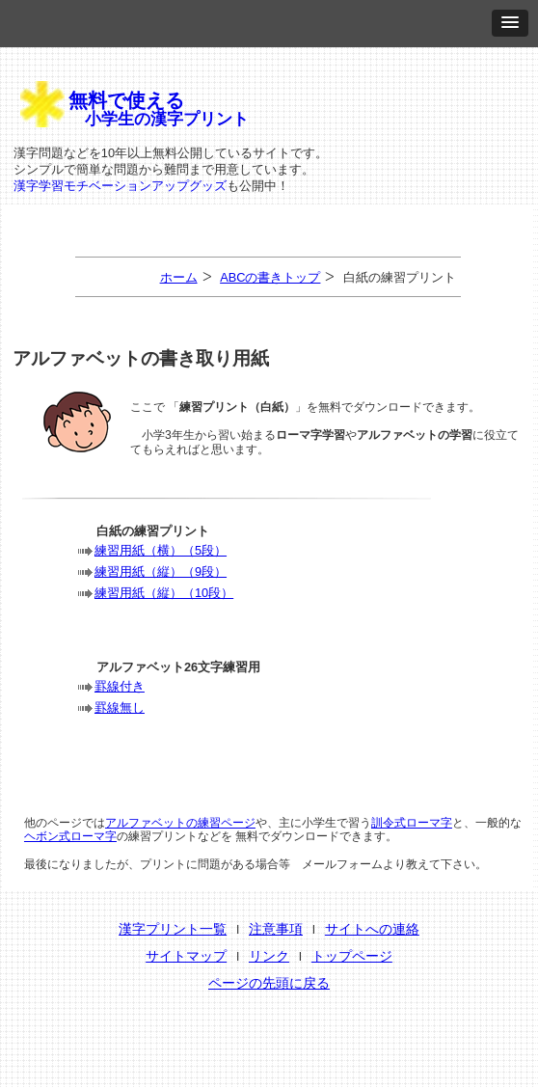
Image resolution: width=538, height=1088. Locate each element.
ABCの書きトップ (270, 277)
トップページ (351, 956)
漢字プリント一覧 (173, 929)
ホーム (179, 277)
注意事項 (276, 929)
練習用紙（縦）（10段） (163, 592)
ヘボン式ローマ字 (70, 836)
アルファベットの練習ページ (180, 823)
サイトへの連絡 (372, 929)
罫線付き (119, 686)
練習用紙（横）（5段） (160, 550)
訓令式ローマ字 (411, 823)
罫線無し (119, 707)
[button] (510, 23)
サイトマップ (186, 956)
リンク (269, 956)
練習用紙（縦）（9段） (160, 571)
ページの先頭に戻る (269, 983)
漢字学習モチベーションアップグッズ (120, 185)
